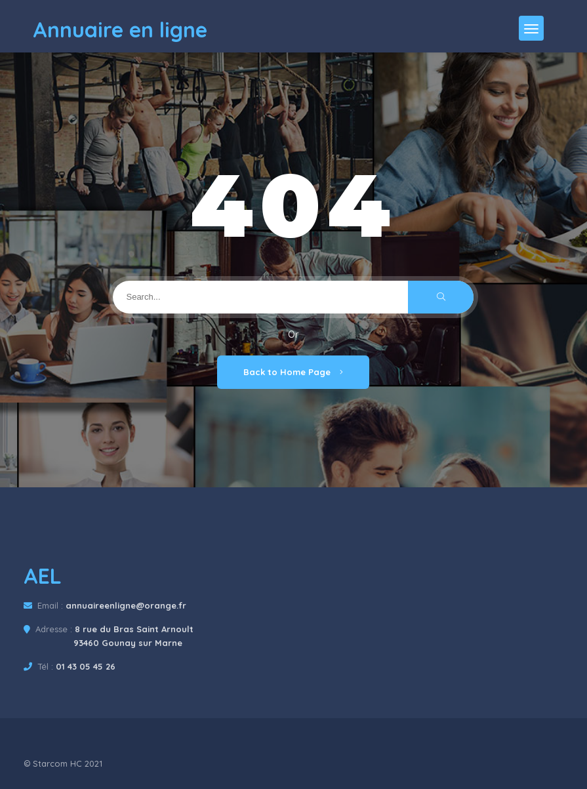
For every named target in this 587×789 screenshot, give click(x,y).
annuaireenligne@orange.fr (126, 605)
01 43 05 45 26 (85, 666)
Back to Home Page (293, 372)
